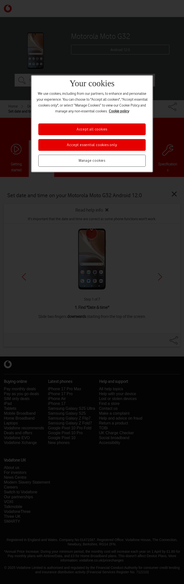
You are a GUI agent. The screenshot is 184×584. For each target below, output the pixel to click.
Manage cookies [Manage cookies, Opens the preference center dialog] (92, 161)
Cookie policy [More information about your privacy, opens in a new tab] (119, 111)
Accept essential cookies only (92, 145)
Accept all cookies (92, 129)
